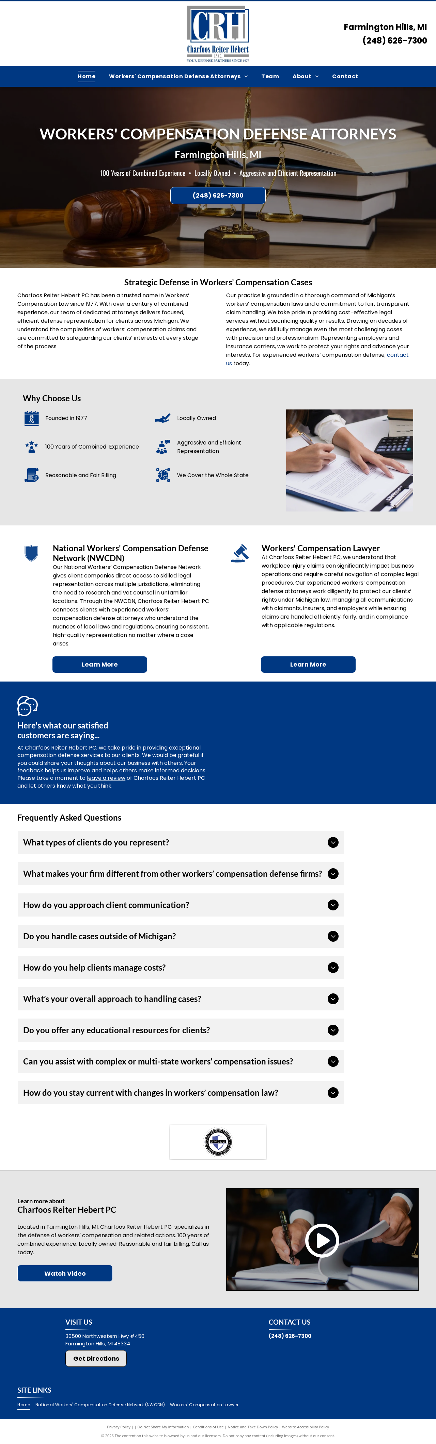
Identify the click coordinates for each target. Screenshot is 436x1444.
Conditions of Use (208, 1426)
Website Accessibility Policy (305, 1426)
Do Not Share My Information (163, 1426)
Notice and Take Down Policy (253, 1426)
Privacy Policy (118, 1426)
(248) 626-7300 (394, 40)
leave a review (106, 778)
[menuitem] (86, 76)
